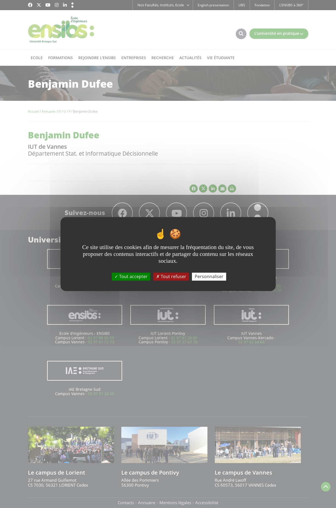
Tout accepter (131, 276)
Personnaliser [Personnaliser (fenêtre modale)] (209, 276)
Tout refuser (171, 276)
